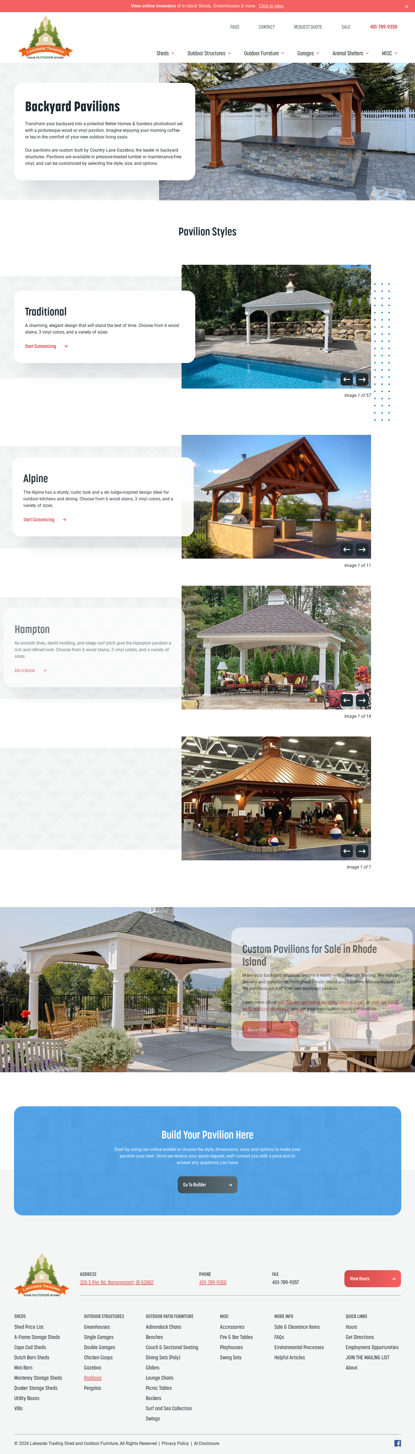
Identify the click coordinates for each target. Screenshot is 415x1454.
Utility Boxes (26, 1398)
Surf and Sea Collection (169, 1408)
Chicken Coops (98, 1357)
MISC (387, 53)
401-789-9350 (383, 26)
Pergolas (92, 1388)
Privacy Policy (175, 1443)
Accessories (232, 1326)
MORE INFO (283, 1316)
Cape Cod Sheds (30, 1347)
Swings (153, 1418)
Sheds (163, 53)
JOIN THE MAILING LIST (367, 1357)
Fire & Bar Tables (236, 1337)
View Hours (359, 1278)
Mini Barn (23, 1367)
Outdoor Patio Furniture (170, 1316)
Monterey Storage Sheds (38, 1377)
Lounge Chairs (159, 1377)
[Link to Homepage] (45, 57)
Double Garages (99, 1347)
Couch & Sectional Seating (172, 1347)
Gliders (152, 1367)
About (352, 1367)
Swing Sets (230, 1357)
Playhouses (231, 1347)
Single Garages (98, 1337)
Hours (351, 1326)
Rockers (153, 1398)
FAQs (234, 27)
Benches (154, 1337)
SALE (346, 27)
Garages (305, 53)
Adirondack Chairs (163, 1326)
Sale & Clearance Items (297, 1326)
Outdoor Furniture (261, 53)
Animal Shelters (348, 53)
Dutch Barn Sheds (31, 1357)
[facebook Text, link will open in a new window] (397, 1445)
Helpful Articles (289, 1357)
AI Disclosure (206, 1443)
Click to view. (271, 6)
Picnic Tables (159, 1388)
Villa (18, 1408)
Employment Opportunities (372, 1347)
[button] (347, 379)
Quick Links (356, 1316)
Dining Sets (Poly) (163, 1357)
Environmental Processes (299, 1347)
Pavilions (93, 1377)
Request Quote (308, 27)
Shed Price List (29, 1326)
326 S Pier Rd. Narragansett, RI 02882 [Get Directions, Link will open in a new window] (117, 1282)
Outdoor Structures (206, 53)
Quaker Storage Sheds (35, 1388)
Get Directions (360, 1337)
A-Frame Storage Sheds (37, 1337)
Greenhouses (97, 1326)
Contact (267, 27)
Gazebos (92, 1367)
